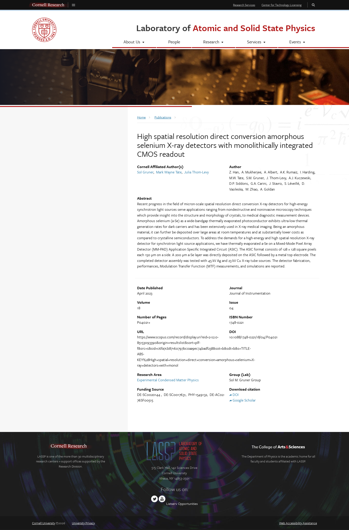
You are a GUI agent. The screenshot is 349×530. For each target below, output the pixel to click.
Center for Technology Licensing (282, 5)
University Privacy (83, 523)
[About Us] (134, 42)
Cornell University (43, 523)
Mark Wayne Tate (169, 172)
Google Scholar (244, 400)
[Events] (297, 42)
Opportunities (188, 503)
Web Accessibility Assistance (298, 523)
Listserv (171, 503)
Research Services (244, 5)
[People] (174, 42)
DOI (236, 394)
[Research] (213, 42)
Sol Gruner (145, 172)
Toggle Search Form (313, 4)
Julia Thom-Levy (196, 172)
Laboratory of (225, 27)
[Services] (256, 42)
